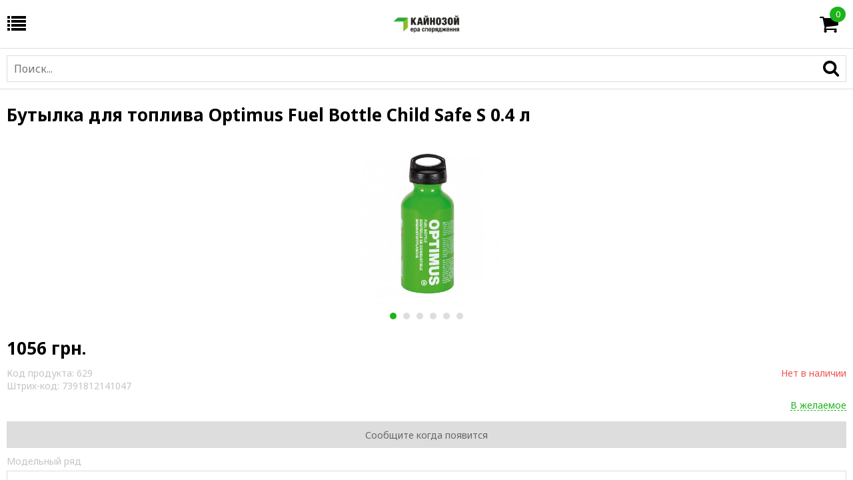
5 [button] (446, 316)
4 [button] (432, 316)
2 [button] (406, 316)
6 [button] (459, 316)
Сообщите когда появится (426, 435)
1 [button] (393, 316)
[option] (426, 223)
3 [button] (419, 316)
